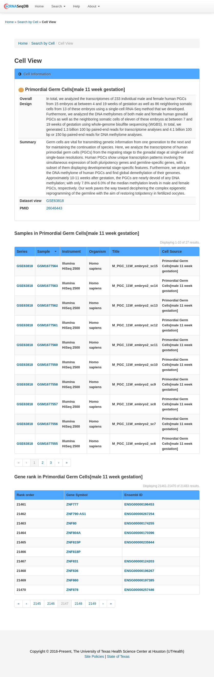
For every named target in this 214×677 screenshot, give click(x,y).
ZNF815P (73, 542)
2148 (78, 603)
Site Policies (94, 656)
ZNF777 (72, 504)
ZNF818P (73, 552)
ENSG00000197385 (139, 580)
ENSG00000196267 (139, 571)
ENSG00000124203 (139, 561)
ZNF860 (72, 580)
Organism (97, 251)
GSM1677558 (47, 384)
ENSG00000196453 (139, 504)
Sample (47, 251)
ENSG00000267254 (139, 514)
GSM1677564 (47, 266)
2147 (64, 603)
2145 (37, 603)
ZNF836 (72, 571)
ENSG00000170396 (139, 533)
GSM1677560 (47, 345)
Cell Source (172, 251)
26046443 (54, 208)
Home (39, 6)
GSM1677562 (47, 305)
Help (76, 6)
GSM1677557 (47, 404)
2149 (92, 603)
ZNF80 (71, 523)
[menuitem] (39, 6)
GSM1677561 (47, 325)
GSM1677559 (47, 365)
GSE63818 (55, 201)
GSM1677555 (47, 444)
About (94, 6)
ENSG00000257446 (139, 590)
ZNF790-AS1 (76, 514)
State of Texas (118, 656)
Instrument (71, 251)
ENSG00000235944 (139, 542)
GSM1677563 (47, 286)
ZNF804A (73, 533)
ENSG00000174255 (139, 523)
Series (22, 251)
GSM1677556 (47, 424)
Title (116, 251)
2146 (51, 603)
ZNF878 (72, 590)
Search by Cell (27, 22)
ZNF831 (72, 561)
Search (58, 6)
